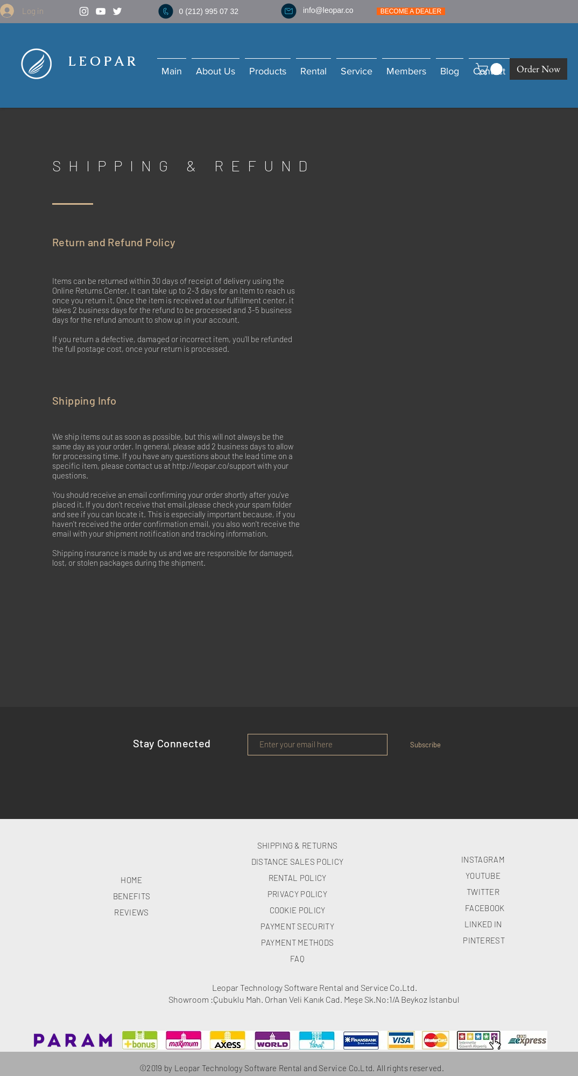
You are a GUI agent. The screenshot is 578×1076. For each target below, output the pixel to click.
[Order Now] (538, 69)
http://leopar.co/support (214, 465)
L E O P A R (100, 61)
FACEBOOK (484, 908)
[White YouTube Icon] (101, 11)
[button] (490, 69)
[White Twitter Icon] (117, 11)
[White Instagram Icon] (84, 11)
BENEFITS (131, 896)
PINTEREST (484, 940)
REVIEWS (131, 912)
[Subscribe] (425, 744)
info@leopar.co (328, 10)
